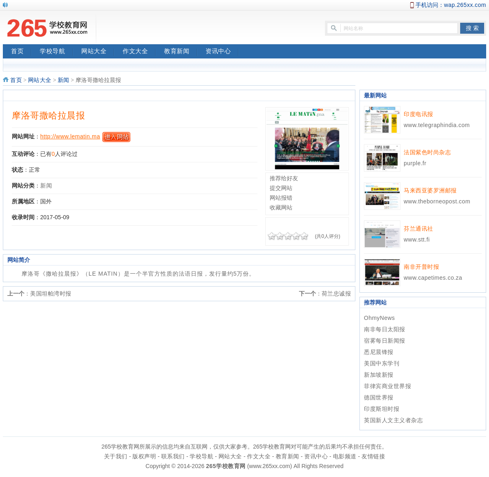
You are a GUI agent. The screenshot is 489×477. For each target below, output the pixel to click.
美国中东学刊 (381, 363)
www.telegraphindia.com (437, 125)
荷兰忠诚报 (336, 293)
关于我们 (116, 456)
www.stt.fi (417, 239)
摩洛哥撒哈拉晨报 (48, 115)
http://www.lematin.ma (70, 136)
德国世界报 (379, 397)
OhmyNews (379, 318)
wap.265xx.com (465, 5)
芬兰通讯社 (418, 228)
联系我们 (173, 456)
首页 (21, 52)
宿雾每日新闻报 (384, 340)
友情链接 (373, 456)
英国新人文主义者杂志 (393, 420)
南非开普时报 (421, 266)
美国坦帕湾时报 (50, 293)
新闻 (63, 80)
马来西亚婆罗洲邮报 (430, 190)
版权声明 (144, 456)
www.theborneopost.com (437, 201)
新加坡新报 (379, 374)
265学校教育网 (225, 466)
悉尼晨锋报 (379, 352)
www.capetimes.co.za (433, 277)
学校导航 (56, 52)
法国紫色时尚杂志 (427, 152)
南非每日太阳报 (384, 329)
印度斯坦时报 (381, 409)
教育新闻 (180, 52)
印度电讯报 (418, 114)
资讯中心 (222, 52)
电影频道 (345, 456)
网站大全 (98, 52)
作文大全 (139, 52)
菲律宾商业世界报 (387, 386)
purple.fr (415, 163)
